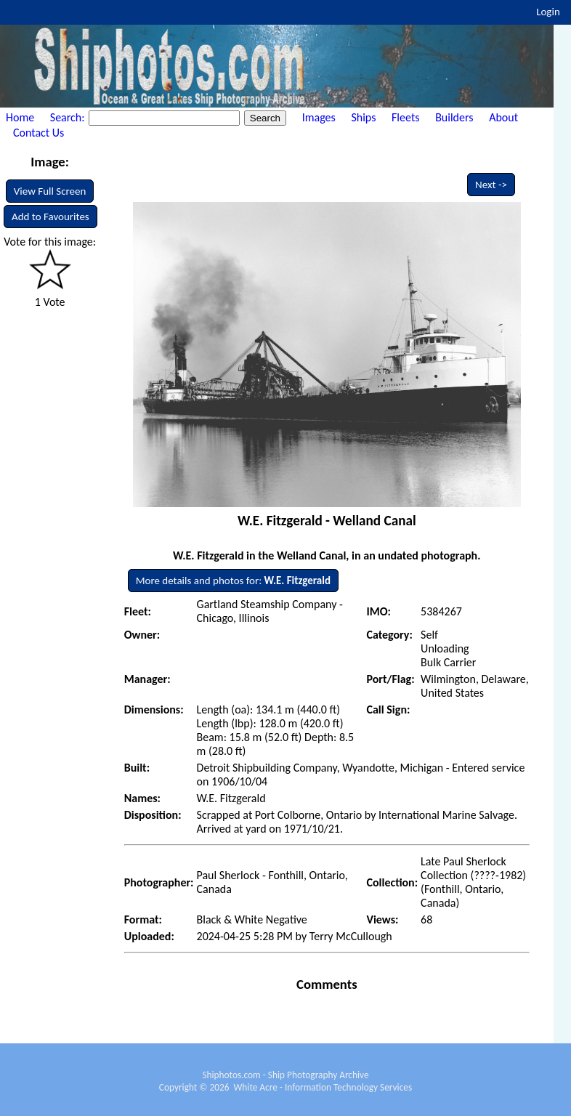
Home (20, 117)
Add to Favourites (50, 216)
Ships (363, 117)
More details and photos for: (233, 580)
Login (548, 11)
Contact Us (38, 133)
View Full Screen (50, 191)
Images (319, 117)
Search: (68, 117)
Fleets (405, 117)
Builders (454, 117)
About (503, 117)
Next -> (491, 184)
